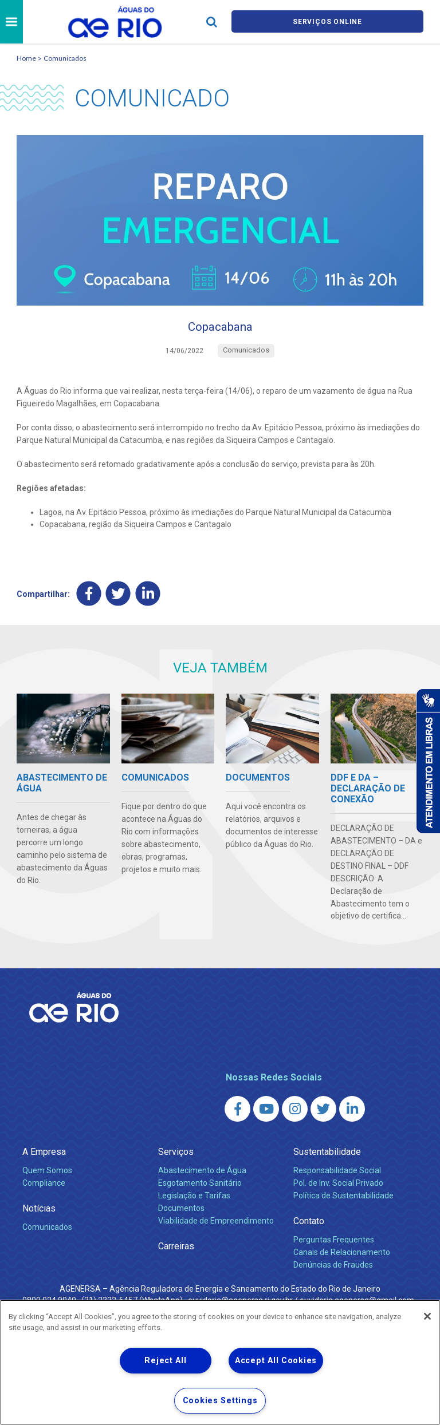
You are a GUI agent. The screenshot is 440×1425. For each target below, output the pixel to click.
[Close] (427, 1316)
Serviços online (327, 22)
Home (26, 58)
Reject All (165, 1360)
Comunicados (65, 58)
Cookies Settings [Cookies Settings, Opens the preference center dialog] (220, 1401)
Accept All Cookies (276, 1360)
